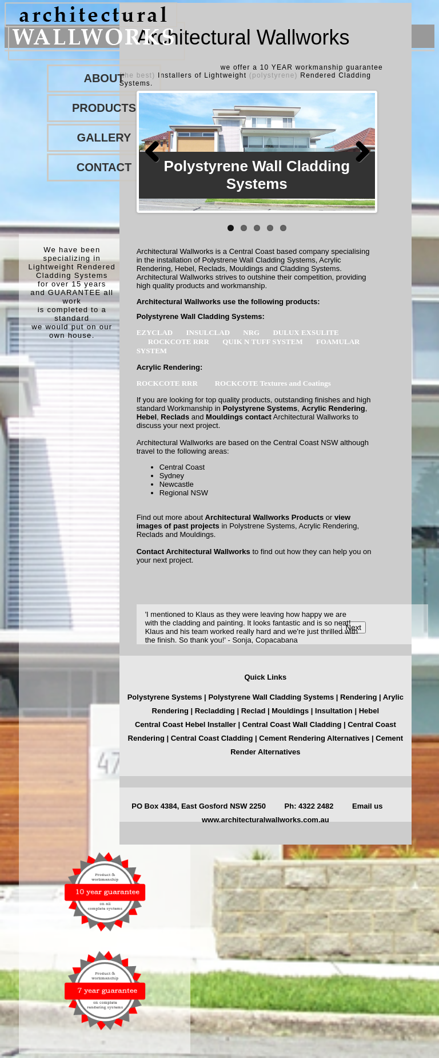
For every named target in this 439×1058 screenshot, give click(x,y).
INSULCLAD (209, 332)
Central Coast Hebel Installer (185, 724)
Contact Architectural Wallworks (193, 551)
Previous (156, 151)
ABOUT (103, 78)
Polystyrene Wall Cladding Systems (272, 697)
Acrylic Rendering (333, 408)
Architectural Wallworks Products (264, 517)
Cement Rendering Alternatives (314, 738)
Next (357, 151)
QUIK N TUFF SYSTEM (263, 341)
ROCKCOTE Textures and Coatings (275, 383)
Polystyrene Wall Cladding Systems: (201, 316)
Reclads (175, 417)
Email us (367, 806)
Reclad (254, 710)
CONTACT (104, 167)
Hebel (147, 417)
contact (258, 417)
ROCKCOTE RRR (179, 341)
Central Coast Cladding (212, 738)
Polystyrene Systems (259, 408)
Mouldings (224, 417)
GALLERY (104, 137)
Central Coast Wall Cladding (292, 724)
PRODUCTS (104, 108)
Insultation (334, 710)
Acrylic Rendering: (170, 367)
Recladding (216, 710)
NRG (252, 332)
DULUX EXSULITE (305, 332)
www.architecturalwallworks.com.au (265, 819)
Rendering (358, 697)
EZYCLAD (156, 332)
